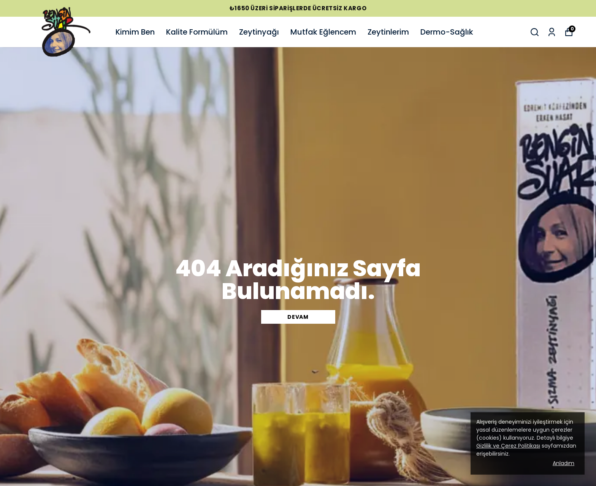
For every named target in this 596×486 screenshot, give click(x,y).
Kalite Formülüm (197, 32)
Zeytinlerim (388, 32)
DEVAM (298, 317)
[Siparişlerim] (551, 32)
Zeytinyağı (259, 32)
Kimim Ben (135, 32)
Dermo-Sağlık (446, 32)
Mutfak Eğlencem (323, 32)
